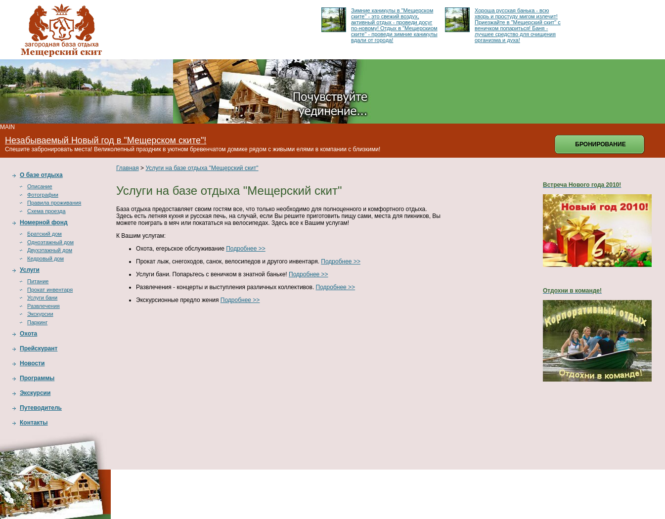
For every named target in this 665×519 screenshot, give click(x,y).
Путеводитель (41, 407)
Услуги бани (42, 298)
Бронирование (600, 144)
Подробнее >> (246, 248)
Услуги (30, 269)
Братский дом (44, 234)
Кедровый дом (45, 258)
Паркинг (37, 322)
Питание (37, 281)
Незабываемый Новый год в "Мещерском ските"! (105, 140)
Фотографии (42, 195)
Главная (127, 168)
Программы (37, 378)
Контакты (34, 422)
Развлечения (43, 306)
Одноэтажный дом (50, 242)
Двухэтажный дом (49, 250)
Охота (28, 333)
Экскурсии (40, 314)
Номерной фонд (44, 222)
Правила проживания (54, 203)
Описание (39, 186)
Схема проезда (46, 211)
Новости (32, 363)
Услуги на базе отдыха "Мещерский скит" (201, 168)
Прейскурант (38, 348)
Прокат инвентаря (50, 290)
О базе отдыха (41, 175)
